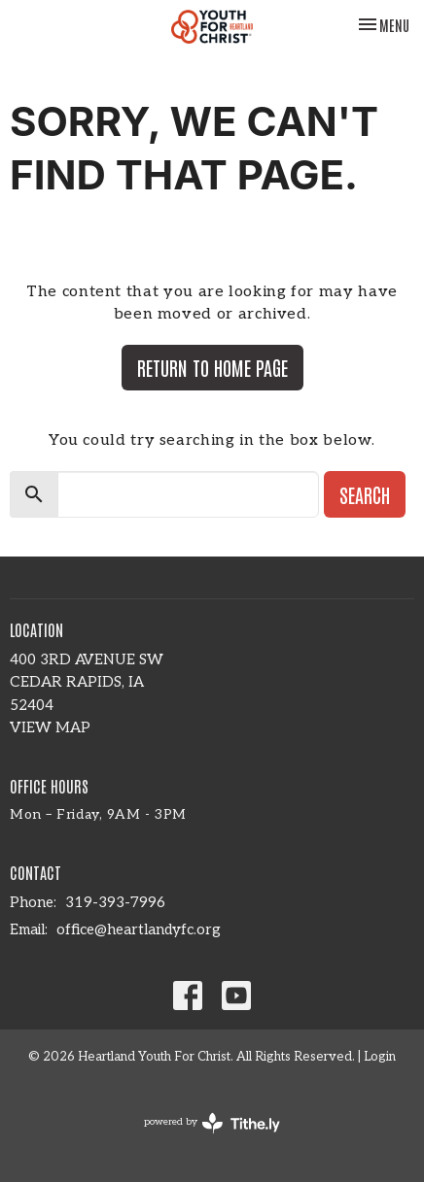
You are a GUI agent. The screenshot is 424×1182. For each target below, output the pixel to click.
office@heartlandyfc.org (138, 929)
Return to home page (212, 367)
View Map (50, 727)
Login (380, 1056)
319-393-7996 (115, 902)
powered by (212, 1123)
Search (364, 494)
